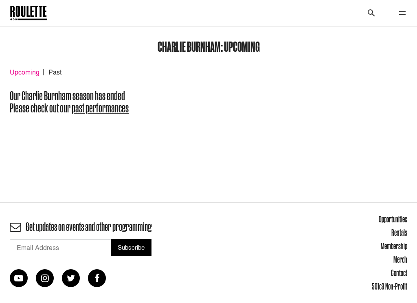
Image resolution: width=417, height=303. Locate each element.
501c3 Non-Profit (389, 286)
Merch (400, 259)
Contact (399, 273)
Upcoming (25, 72)
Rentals (399, 232)
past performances (100, 108)
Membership (394, 246)
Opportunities (393, 219)
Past (54, 72)
